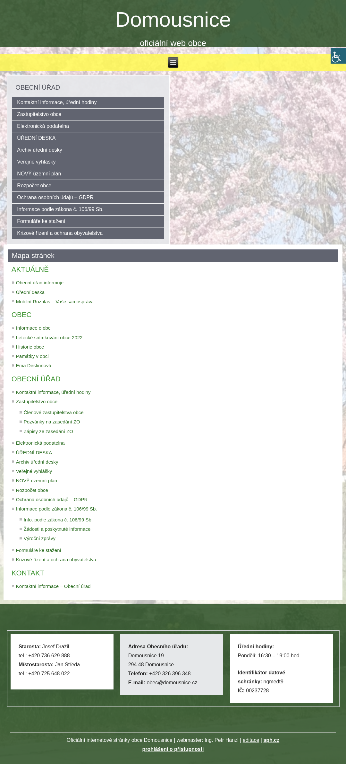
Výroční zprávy (39, 538)
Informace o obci (34, 328)
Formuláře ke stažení (41, 221)
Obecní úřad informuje (39, 282)
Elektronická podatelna (43, 126)
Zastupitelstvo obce (39, 114)
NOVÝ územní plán (39, 173)
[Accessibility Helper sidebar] (338, 56)
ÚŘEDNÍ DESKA (36, 138)
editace (251, 740)
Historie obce (30, 347)
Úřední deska (30, 292)
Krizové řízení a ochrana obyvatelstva (60, 233)
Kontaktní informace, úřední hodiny (57, 102)
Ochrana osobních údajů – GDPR (55, 197)
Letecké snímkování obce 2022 (49, 337)
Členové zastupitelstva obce (54, 412)
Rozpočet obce (34, 185)
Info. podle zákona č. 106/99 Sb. (58, 519)
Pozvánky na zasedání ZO (52, 421)
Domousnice (173, 19)
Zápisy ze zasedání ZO (48, 431)
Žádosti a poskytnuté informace (57, 529)
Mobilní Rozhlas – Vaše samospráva (55, 301)
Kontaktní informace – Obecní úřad (53, 586)
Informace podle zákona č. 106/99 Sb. (60, 209)
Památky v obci (32, 356)
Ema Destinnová (33, 365)
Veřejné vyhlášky (36, 161)
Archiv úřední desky (39, 150)
